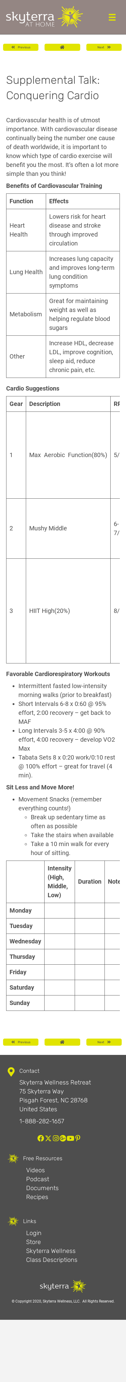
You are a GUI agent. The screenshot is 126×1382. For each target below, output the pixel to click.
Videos (35, 1170)
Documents (42, 1188)
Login (33, 1233)
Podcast (37, 1179)
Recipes (37, 1197)
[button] (40, 1138)
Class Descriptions (51, 1259)
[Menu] (112, 17)
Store (33, 1242)
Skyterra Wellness (51, 1250)
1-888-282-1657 (41, 1121)
